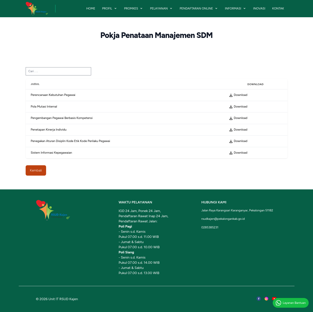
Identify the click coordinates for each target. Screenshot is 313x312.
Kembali (36, 170)
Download (238, 95)
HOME (90, 8)
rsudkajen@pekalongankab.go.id (223, 219)
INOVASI (259, 8)
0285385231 (209, 227)
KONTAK (278, 8)
